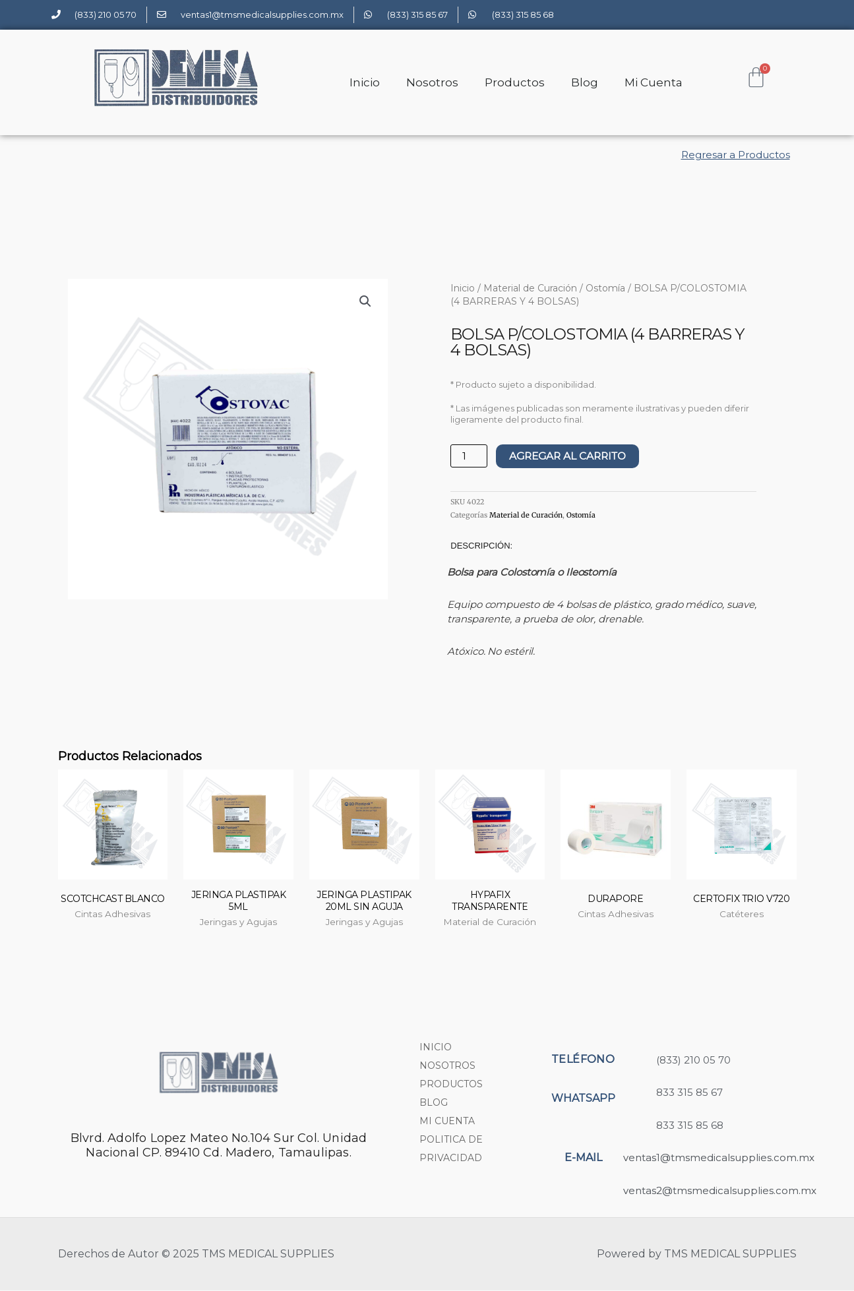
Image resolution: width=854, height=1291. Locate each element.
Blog (584, 82)
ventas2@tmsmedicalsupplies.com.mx (719, 1191)
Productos (515, 82)
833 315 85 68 (689, 1126)
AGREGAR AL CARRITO (572, 456)
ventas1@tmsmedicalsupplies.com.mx (718, 1158)
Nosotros (432, 82)
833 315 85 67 (689, 1093)
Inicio (365, 82)
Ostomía (605, 288)
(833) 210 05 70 (693, 1060)
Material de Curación (530, 288)
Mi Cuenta (654, 82)
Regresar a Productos (735, 154)
